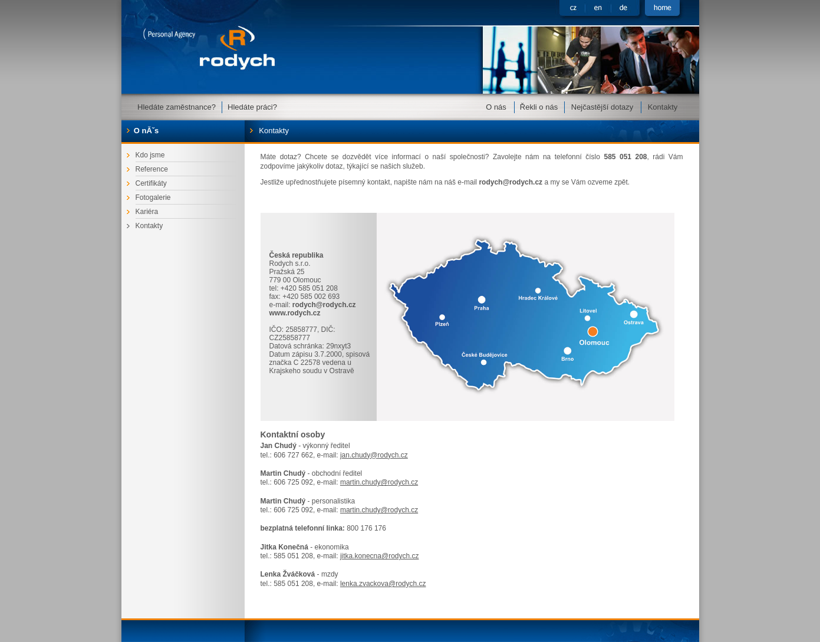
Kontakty (663, 107)
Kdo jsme (150, 155)
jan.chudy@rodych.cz (374, 455)
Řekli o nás (539, 107)
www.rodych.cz (295, 313)
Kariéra (147, 212)
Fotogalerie (153, 197)
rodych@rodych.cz (510, 182)
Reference (152, 169)
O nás (496, 107)
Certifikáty (151, 183)
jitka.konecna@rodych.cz (379, 556)
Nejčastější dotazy (602, 107)
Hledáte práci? (252, 107)
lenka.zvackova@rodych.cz (383, 584)
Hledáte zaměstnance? (176, 107)
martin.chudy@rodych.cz (379, 482)
